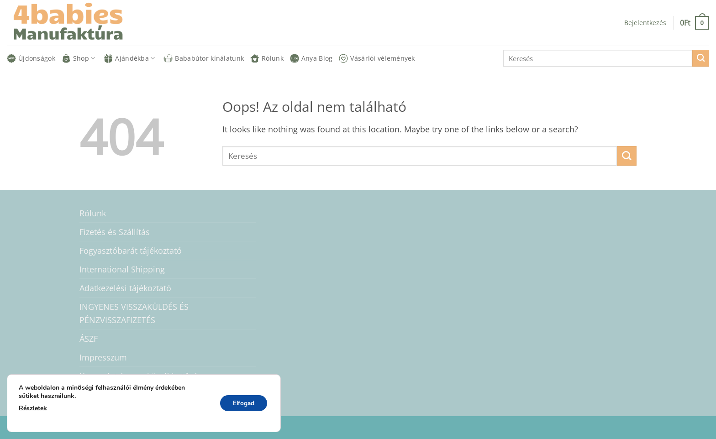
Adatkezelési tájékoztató (125, 287)
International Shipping (122, 269)
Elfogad (242, 403)
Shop (78, 58)
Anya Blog (311, 58)
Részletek (33, 408)
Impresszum (103, 357)
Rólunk (267, 58)
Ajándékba (129, 58)
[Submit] (700, 58)
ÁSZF (88, 338)
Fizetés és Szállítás (114, 231)
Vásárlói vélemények (377, 58)
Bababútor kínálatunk (203, 58)
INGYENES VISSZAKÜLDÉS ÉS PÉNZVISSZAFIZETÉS (134, 313)
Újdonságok (31, 58)
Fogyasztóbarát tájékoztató (130, 250)
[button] (645, 23)
